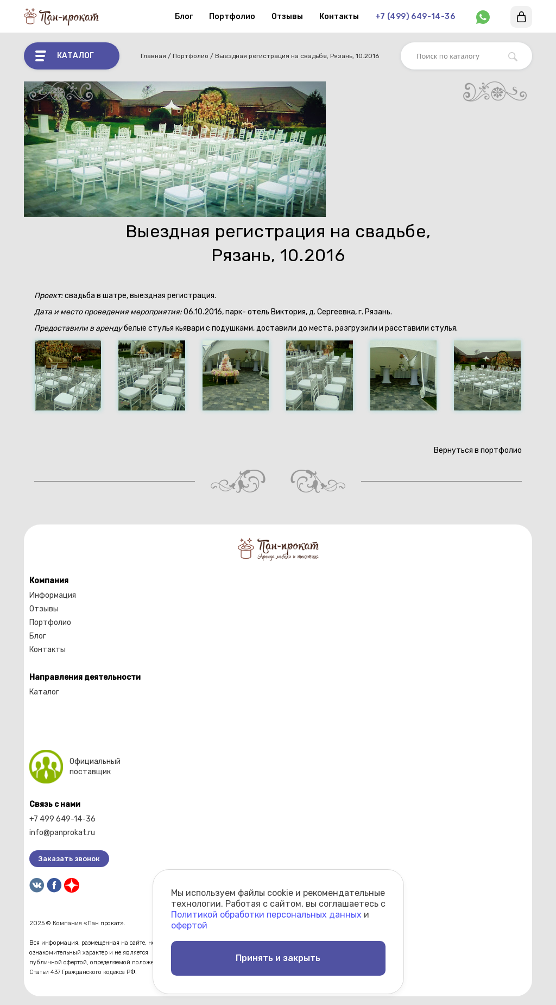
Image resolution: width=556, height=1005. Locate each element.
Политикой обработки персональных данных (266, 914)
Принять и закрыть (278, 958)
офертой (189, 925)
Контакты (339, 16)
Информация (52, 595)
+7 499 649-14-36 (62, 819)
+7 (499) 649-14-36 (415, 16)
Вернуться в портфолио (476, 450)
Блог (184, 16)
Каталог (44, 692)
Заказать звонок (69, 859)
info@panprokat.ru (62, 832)
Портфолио (232, 16)
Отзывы (287, 16)
